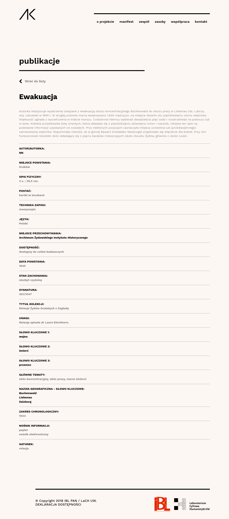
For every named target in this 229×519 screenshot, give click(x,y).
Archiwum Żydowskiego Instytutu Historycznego (53, 237)
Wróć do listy (35, 81)
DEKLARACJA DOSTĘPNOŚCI (58, 504)
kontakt (201, 21)
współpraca (180, 21)
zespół (144, 21)
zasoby (160, 21)
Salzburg (25, 401)
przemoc (25, 365)
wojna (23, 336)
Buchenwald (28, 393)
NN (21, 152)
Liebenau (25, 397)
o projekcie (105, 21)
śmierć (24, 350)
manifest (126, 21)
